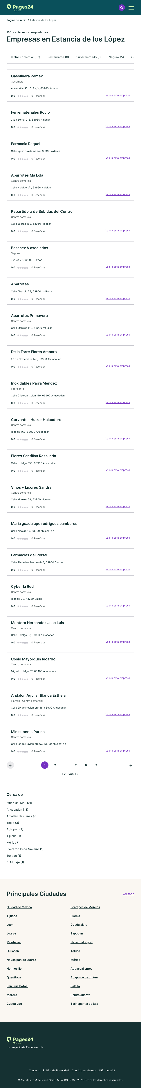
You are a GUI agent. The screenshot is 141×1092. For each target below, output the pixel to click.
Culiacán (13, 955)
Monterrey (14, 946)
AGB (101, 1074)
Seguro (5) (116, 57)
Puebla (75, 920)
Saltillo (75, 990)
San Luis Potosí (17, 990)
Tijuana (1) (14, 840)
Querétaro (14, 981)
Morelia (12, 999)
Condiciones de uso (83, 1074)
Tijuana (12, 920)
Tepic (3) (13, 827)
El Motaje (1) (15, 866)
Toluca (75, 955)
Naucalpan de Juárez (21, 964)
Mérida (75, 964)
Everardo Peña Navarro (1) (25, 853)
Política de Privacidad (56, 1074)
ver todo (128, 898)
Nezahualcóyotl (81, 946)
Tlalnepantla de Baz (84, 1008)
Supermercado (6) (89, 57)
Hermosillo (14, 973)
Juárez (11, 937)
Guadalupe (14, 1008)
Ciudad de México (19, 911)
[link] (70, 86)
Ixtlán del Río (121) (19, 807)
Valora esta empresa (117, 95)
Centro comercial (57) (25, 57)
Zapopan (76, 937)
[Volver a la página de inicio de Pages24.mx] (20, 7)
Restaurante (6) (58, 57)
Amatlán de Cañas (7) (22, 820)
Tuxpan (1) (14, 860)
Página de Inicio (16, 20)
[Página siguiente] (130, 769)
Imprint (110, 1074)
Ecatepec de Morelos (85, 911)
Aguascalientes (81, 973)
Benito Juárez (80, 999)
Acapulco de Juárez (84, 981)
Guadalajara (78, 929)
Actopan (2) (15, 834)
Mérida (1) (14, 847)
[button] (122, 7)
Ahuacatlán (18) (17, 814)
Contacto (34, 1074)
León (10, 929)
